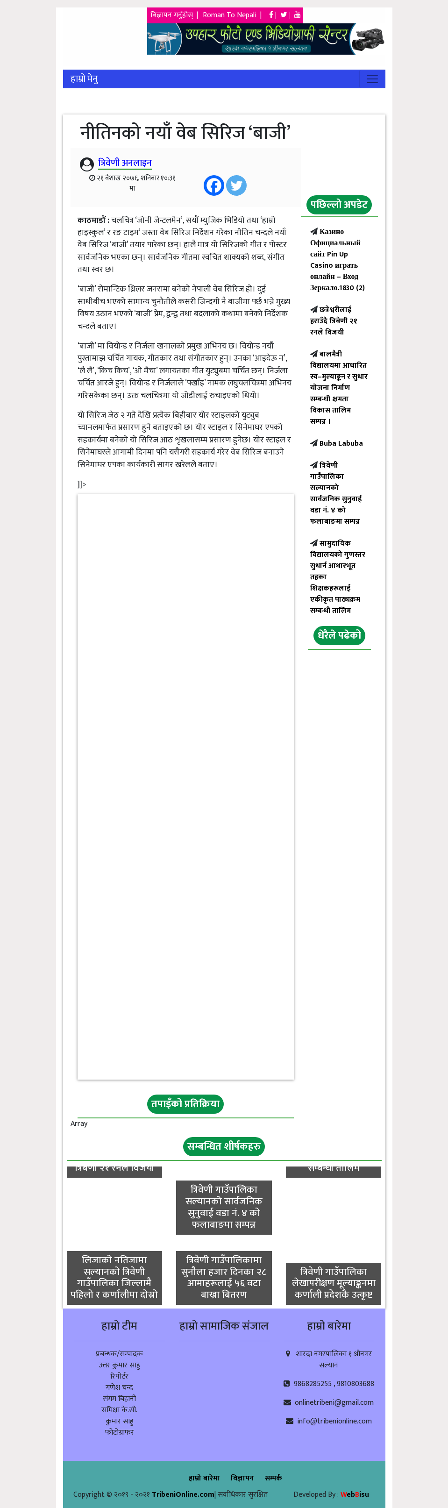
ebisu (355, 1494)
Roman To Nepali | (235, 15)
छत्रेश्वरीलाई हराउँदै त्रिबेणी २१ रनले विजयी (333, 321)
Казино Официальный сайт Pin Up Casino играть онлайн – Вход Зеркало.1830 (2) (337, 260)
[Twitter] (236, 185)
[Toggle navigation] (372, 79)
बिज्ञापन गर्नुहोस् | (175, 15)
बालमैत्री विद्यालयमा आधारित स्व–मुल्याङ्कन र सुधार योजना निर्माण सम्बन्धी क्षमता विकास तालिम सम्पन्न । (339, 388)
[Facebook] (214, 185)
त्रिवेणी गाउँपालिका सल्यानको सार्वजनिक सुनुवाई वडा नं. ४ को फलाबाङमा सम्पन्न (336, 493)
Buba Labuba (340, 443)
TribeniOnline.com (183, 1494)
